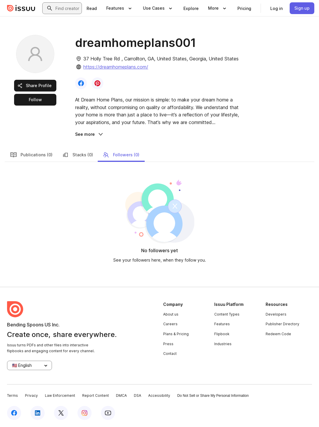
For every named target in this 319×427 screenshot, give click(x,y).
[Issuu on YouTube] (108, 413)
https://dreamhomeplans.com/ (115, 67)
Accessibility (159, 395)
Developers (276, 314)
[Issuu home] (21, 8)
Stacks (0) (77, 154)
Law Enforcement (60, 395)
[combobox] (67, 8)
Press (168, 344)
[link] (92, 8)
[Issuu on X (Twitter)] (61, 413)
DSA (137, 395)
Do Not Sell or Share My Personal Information (213, 396)
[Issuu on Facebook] (14, 413)
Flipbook (221, 334)
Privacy (31, 395)
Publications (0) (31, 154)
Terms (12, 395)
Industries (223, 344)
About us (170, 314)
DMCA (121, 395)
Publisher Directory (282, 324)
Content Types (226, 314)
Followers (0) (120, 154)
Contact (170, 353)
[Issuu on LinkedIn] (38, 413)
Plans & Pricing (176, 334)
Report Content (95, 395)
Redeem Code (278, 334)
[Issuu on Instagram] (84, 413)
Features (222, 324)
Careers (170, 324)
